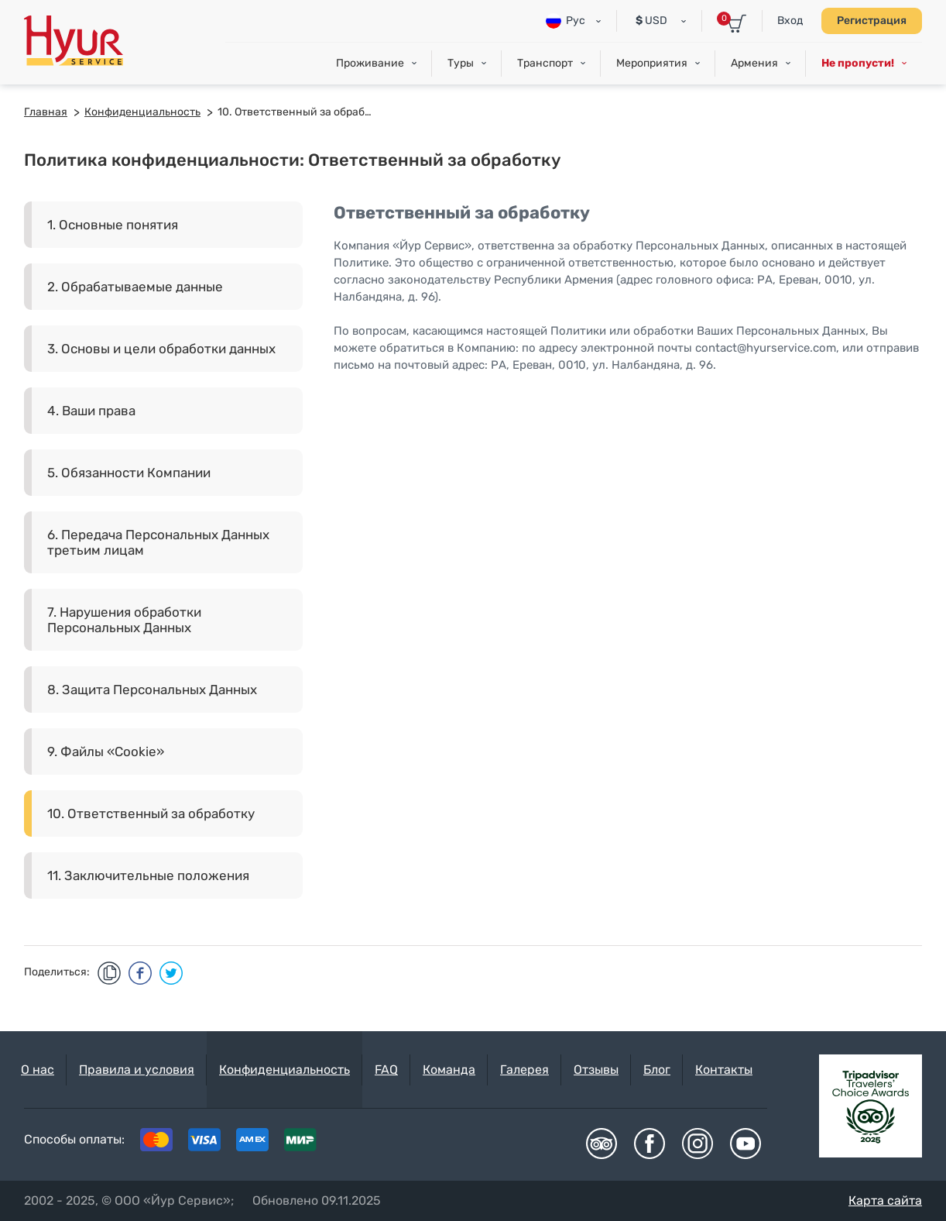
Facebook (649, 1143)
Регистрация (872, 20)
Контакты (723, 1069)
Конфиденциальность (284, 1069)
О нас (37, 1069)
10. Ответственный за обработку (151, 813)
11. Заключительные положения (148, 875)
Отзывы (596, 1069)
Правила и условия (136, 1069)
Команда (449, 1069)
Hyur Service (73, 40)
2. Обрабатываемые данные (135, 286)
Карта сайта (885, 1200)
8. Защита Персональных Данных (152, 689)
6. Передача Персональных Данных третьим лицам (158, 542)
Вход (790, 20)
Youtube (745, 1143)
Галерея (524, 1069)
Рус (565, 21)
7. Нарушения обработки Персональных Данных (124, 619)
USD (651, 20)
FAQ (386, 1069)
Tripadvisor (601, 1143)
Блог (656, 1069)
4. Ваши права (91, 410)
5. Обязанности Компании (129, 472)
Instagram (697, 1143)
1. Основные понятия (112, 224)
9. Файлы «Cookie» (105, 751)
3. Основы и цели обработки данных (161, 348)
